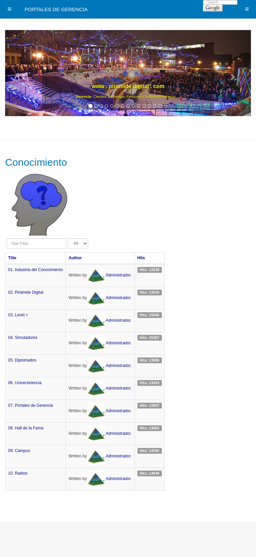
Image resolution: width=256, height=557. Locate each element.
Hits (141, 258)
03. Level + (18, 315)
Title (12, 258)
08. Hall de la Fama (25, 428)
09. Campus (19, 450)
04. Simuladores (22, 337)
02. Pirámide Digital (25, 292)
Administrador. (119, 275)
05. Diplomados (22, 360)
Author (75, 258)
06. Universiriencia (25, 382)
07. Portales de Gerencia (30, 405)
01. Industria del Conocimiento (35, 269)
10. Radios (17, 473)
